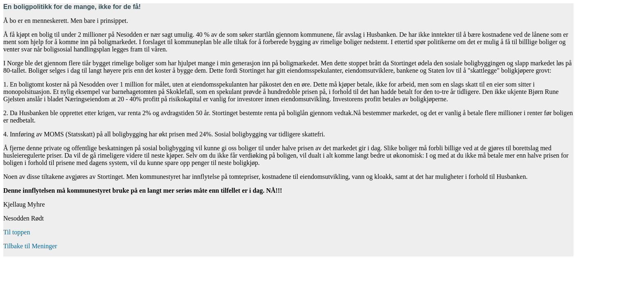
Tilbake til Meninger (30, 246)
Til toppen (16, 232)
